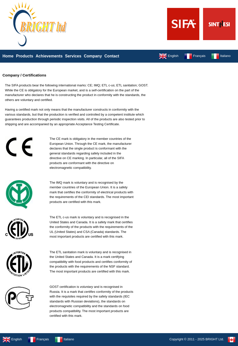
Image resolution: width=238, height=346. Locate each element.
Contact (111, 56)
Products (24, 56)
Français (194, 56)
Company (93, 56)
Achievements (49, 56)
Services (73, 56)
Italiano (221, 56)
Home (7, 56)
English (168, 56)
